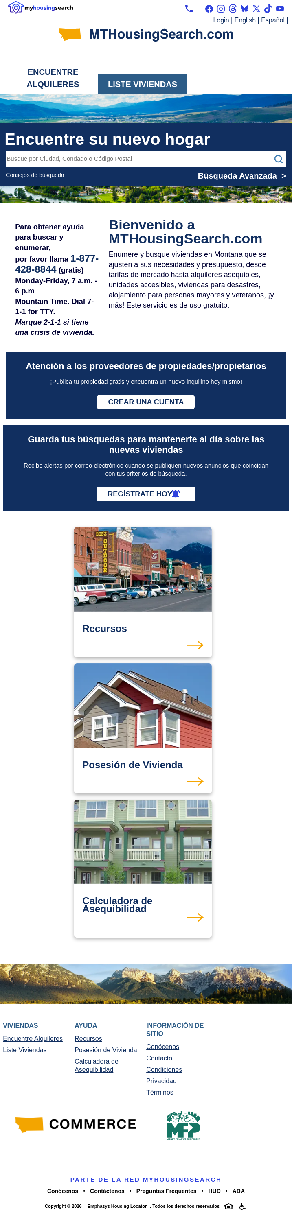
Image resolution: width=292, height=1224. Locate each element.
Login (221, 20)
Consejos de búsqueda (35, 175)
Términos (159, 1092)
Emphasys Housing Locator (117, 1206)
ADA (239, 1191)
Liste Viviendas (142, 84)
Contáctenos (107, 1191)
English (245, 20)
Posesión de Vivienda (106, 1050)
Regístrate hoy (140, 494)
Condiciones (164, 1069)
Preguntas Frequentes (166, 1191)
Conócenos (162, 1046)
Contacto (159, 1058)
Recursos (88, 1038)
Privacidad (161, 1081)
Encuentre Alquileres (53, 78)
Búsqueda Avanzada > (242, 176)
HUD (214, 1191)
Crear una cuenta (146, 402)
